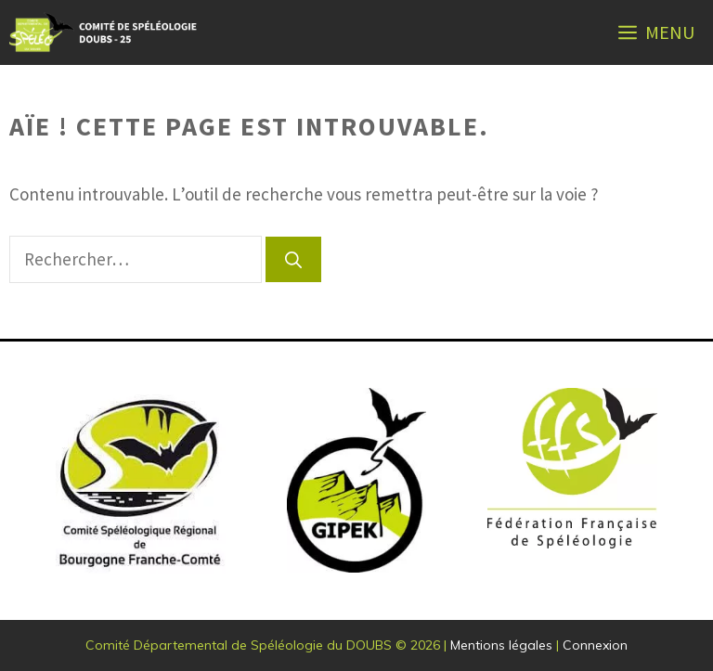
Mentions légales (501, 645)
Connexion (595, 645)
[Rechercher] (293, 259)
